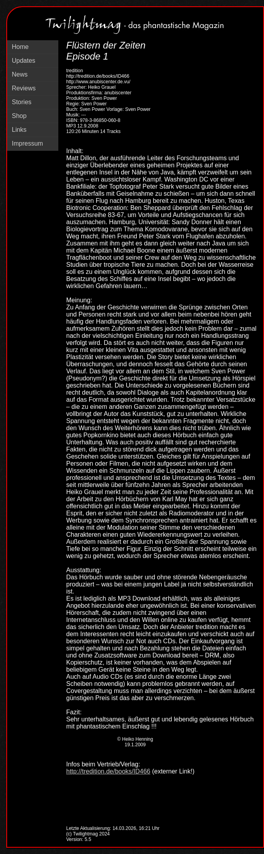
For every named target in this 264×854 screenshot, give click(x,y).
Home (20, 46)
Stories (22, 102)
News (20, 74)
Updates (23, 60)
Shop (19, 115)
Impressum (27, 143)
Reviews (23, 88)
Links (19, 129)
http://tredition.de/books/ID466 (108, 771)
